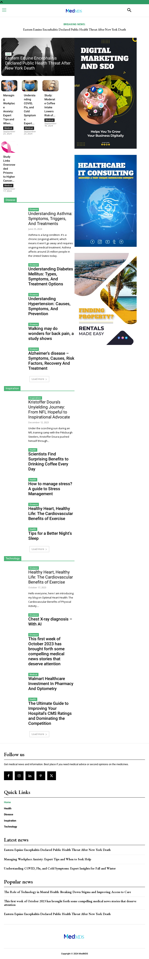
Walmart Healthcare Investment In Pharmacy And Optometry (50, 683)
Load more (39, 379)
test (8, 54)
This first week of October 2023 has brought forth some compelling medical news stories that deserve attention (46, 651)
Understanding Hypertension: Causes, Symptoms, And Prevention (49, 306)
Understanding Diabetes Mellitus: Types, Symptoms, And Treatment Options (50, 276)
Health (32, 449)
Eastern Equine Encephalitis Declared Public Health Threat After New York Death (74, 29)
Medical (8, 128)
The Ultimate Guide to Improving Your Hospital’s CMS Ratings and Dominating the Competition (50, 713)
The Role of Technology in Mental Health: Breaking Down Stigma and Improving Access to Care (67, 892)
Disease (33, 209)
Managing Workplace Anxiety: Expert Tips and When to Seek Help (47, 859)
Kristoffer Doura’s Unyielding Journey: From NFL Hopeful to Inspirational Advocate (49, 409)
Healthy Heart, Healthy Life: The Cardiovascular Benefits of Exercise (50, 513)
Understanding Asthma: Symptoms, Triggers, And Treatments (50, 218)
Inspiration (35, 397)
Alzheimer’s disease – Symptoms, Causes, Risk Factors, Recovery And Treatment (51, 361)
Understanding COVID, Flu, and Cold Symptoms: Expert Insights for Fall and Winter (60, 868)
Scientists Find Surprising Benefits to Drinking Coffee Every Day (48, 461)
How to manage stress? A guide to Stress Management (50, 488)
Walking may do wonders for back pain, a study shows (51, 333)
